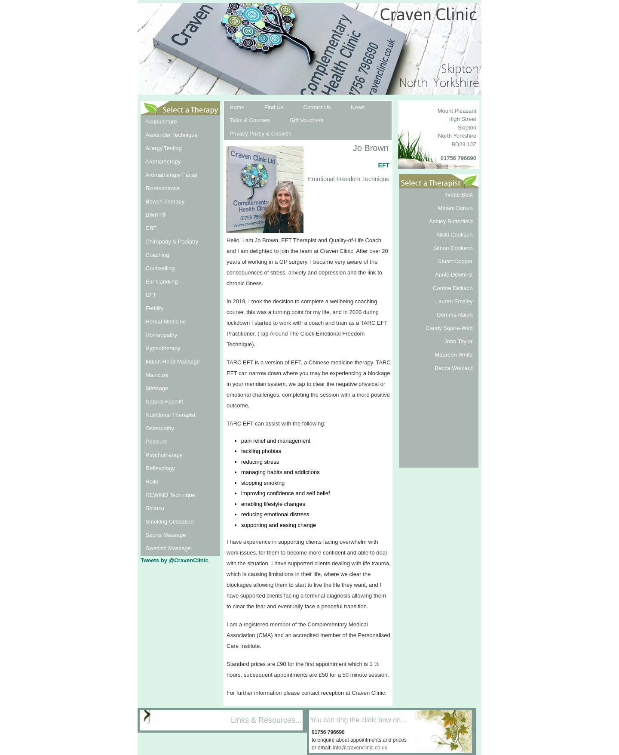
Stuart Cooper (455, 261)
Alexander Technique (172, 135)
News (358, 107)
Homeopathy (162, 335)
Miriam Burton (455, 208)
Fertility (155, 308)
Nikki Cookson (454, 234)
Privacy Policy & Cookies (260, 133)
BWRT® (156, 215)
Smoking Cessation (170, 521)
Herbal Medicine (166, 321)
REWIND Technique (170, 495)
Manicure (157, 375)
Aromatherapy (163, 161)
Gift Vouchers (306, 120)
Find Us (274, 107)
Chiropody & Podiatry (172, 241)
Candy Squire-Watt (449, 328)
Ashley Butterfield (450, 221)
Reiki (152, 481)
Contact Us (317, 107)
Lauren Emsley (454, 301)
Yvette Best (458, 194)
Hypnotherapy (163, 348)
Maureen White (453, 354)
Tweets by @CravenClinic (174, 560)
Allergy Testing (164, 148)
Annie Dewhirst (453, 274)
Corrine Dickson (452, 288)
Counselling (160, 268)
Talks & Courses (250, 120)
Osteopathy (160, 428)
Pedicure (157, 441)
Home (237, 107)
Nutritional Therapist (171, 415)
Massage (157, 388)
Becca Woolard (454, 368)
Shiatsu (155, 508)
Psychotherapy (164, 455)
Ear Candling (162, 281)
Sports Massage (166, 535)
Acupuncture (161, 121)
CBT (151, 228)
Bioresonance (163, 188)
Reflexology (160, 468)
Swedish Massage (168, 548)
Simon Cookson (453, 248)
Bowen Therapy (165, 201)
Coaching (157, 255)
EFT (151, 295)
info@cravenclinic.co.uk (360, 748)
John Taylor (458, 341)
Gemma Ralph (455, 314)
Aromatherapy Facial (171, 175)
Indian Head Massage (173, 361)
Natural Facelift (164, 401)
